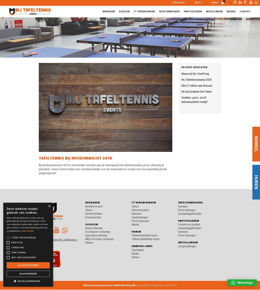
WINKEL (256, 144)
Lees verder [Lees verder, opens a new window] (27, 231)
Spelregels (178, 2)
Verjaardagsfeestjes (189, 213)
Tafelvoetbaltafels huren (146, 239)
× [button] (49, 206)
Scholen (91, 224)
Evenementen (93, 217)
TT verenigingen (144, 202)
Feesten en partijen (189, 224)
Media (198, 2)
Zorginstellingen (187, 246)
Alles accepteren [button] (28, 265)
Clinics (89, 210)
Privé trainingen (140, 221)
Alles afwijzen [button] (28, 273)
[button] (242, 282)
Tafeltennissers (190, 202)
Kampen (136, 213)
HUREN (256, 182)
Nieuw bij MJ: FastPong (195, 73)
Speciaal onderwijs (96, 235)
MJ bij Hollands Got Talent (196, 91)
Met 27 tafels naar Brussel (196, 85)
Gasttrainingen (140, 217)
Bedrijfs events (93, 206)
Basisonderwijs (94, 228)
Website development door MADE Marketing (107, 285)
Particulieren (188, 220)
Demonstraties (93, 213)
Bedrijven (92, 202)
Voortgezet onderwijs (97, 231)
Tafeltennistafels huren (145, 235)
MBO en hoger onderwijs (99, 239)
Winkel (215, 2)
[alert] (28, 245)
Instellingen (188, 242)
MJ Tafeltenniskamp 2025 (196, 79)
